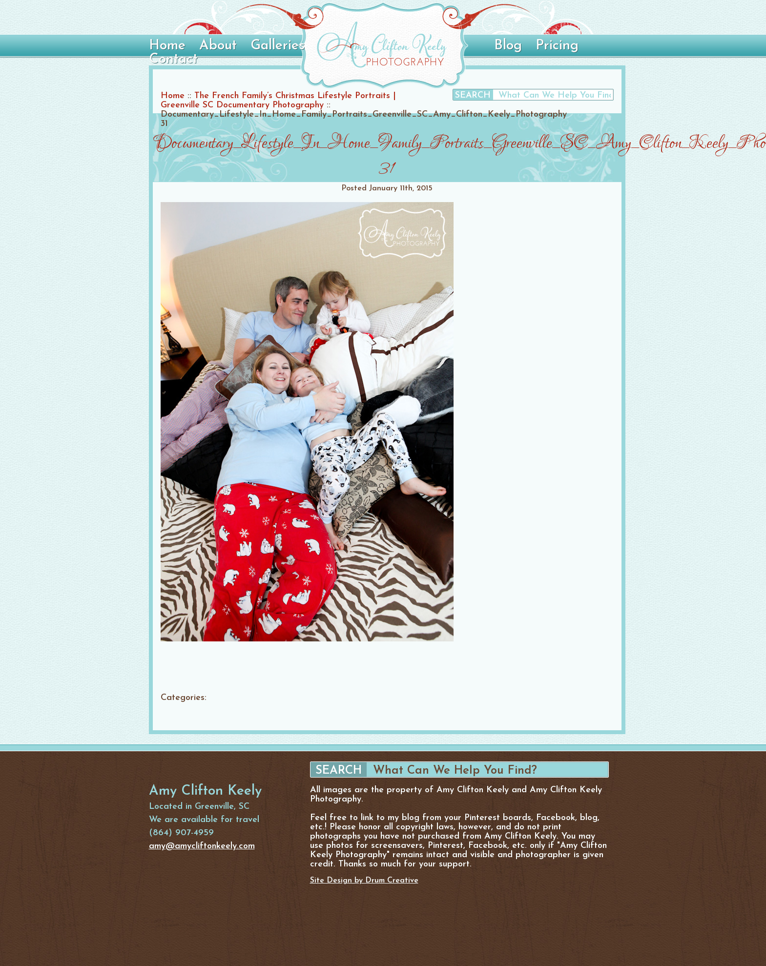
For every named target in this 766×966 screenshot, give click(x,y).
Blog (508, 46)
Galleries (277, 46)
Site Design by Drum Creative (364, 880)
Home (167, 46)
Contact (173, 59)
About (218, 46)
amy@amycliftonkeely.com (202, 846)
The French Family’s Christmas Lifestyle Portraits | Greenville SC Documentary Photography (278, 100)
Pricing (557, 46)
